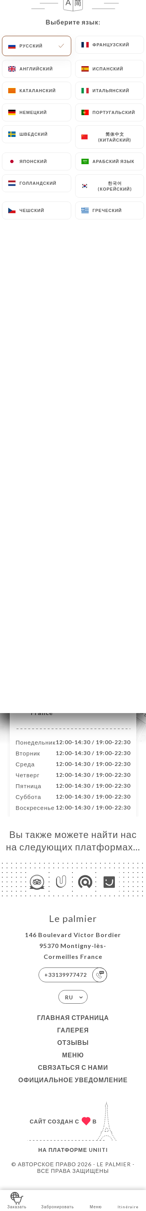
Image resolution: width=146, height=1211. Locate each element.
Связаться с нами (73, 1075)
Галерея (73, 1038)
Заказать (16, 1200)
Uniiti (98, 1158)
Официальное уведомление (73, 1088)
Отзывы (73, 1050)
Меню (73, 1063)
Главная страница (73, 1025)
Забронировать (57, 1200)
